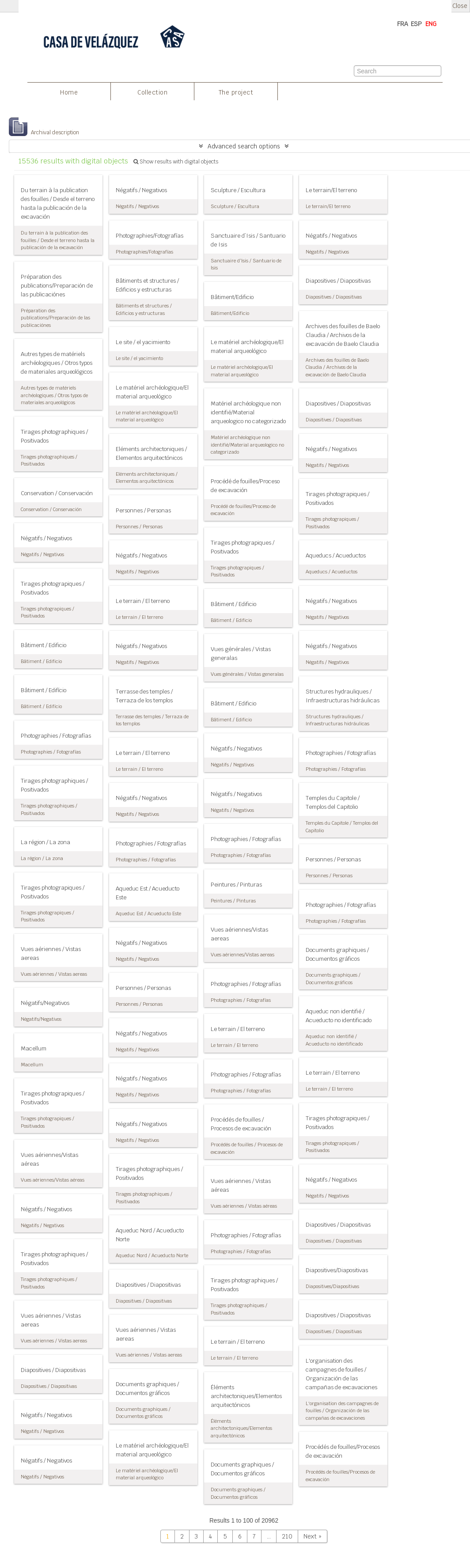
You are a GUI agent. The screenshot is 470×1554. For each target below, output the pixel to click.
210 (287, 1536)
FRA (402, 24)
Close (459, 6)
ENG (430, 24)
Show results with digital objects (175, 161)
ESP (416, 24)
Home (69, 92)
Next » (312, 1536)
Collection (152, 92)
